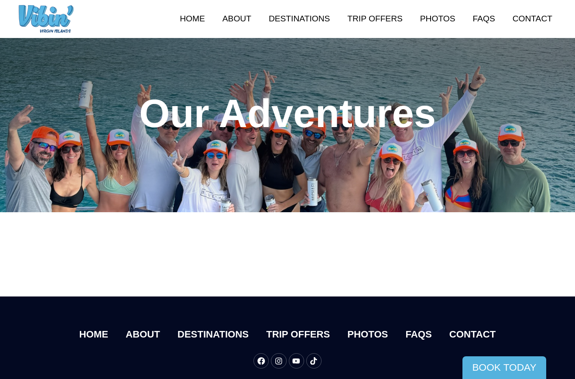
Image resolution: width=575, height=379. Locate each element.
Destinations (299, 18)
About (236, 18)
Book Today (504, 367)
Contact (532, 18)
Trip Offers (375, 18)
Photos (437, 18)
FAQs (484, 18)
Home (192, 18)
